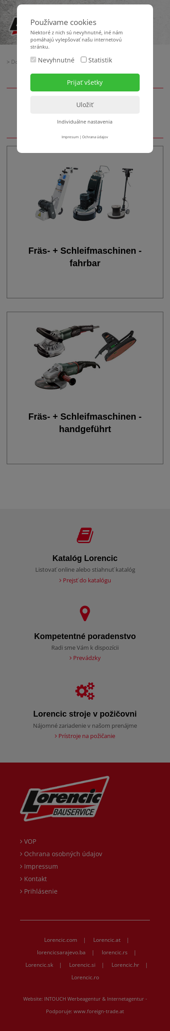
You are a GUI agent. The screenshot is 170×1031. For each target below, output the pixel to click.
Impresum (70, 136)
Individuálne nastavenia (84, 121)
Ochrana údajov (95, 136)
